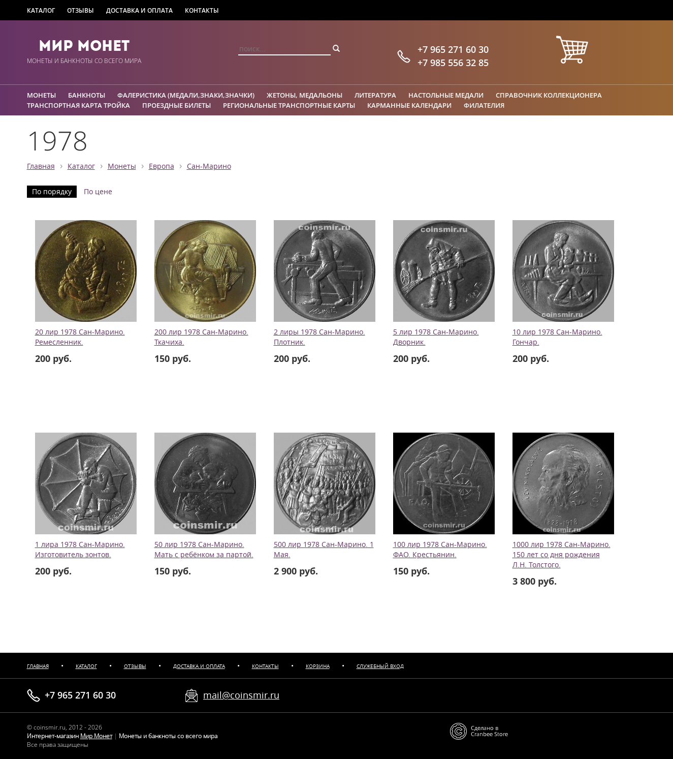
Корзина (318, 666)
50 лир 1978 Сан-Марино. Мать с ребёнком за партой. (203, 549)
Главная (41, 166)
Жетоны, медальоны (304, 95)
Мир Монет (84, 46)
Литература (375, 95)
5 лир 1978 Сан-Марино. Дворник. (436, 337)
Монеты (41, 95)
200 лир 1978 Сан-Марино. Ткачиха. (201, 337)
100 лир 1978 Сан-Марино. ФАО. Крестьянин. (440, 549)
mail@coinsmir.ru (241, 695)
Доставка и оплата (139, 10)
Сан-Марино (209, 166)
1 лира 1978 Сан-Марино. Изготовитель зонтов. (80, 549)
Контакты (202, 10)
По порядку (52, 191)
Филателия (484, 105)
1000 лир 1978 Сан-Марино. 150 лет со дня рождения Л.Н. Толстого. (561, 554)
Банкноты (86, 95)
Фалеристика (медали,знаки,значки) (185, 95)
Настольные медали (446, 95)
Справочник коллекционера (549, 95)
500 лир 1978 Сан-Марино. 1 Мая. (324, 549)
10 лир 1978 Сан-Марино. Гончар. (557, 337)
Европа (161, 166)
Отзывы (80, 10)
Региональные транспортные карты (289, 105)
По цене (98, 191)
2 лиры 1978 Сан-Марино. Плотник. (319, 337)
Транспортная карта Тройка (78, 105)
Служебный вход (380, 666)
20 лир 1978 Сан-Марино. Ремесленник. (80, 337)
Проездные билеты (176, 105)
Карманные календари (409, 105)
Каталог (41, 10)
